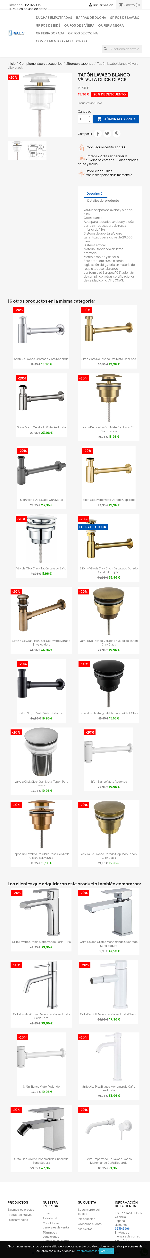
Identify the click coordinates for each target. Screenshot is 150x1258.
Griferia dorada (50, 33)
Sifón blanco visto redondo (108, 781)
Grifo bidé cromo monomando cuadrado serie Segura (41, 1161)
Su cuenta (87, 1202)
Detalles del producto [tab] (103, 201)
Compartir (98, 134)
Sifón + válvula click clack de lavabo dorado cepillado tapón (109, 570)
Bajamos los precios (21, 1209)
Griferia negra (111, 25)
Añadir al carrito (116, 119)
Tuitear (107, 134)
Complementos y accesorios (61, 41)
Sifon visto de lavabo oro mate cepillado (108, 359)
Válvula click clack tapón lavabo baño (41, 568)
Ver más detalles (88, 1251)
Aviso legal (50, 1218)
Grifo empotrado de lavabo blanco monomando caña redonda (109, 1161)
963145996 (32, 5)
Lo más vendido (18, 1220)
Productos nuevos (20, 1215)
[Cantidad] (82, 119)
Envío (46, 1213)
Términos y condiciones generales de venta (56, 1237)
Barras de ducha (91, 17)
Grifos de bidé (48, 25)
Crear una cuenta (90, 1224)
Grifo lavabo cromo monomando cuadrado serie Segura (109, 944)
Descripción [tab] (95, 194)
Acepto (106, 1251)
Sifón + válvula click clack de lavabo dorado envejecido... (41, 643)
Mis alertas (85, 1229)
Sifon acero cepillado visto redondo (41, 427)
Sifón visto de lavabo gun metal (41, 500)
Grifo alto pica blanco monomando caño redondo (108, 1088)
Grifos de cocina (83, 33)
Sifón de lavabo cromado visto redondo (41, 359)
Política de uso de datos (29, 9)
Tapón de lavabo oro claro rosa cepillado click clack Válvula (41, 856)
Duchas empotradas (54, 17)
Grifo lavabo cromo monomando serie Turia (41, 942)
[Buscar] (122, 49)
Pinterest (117, 134)
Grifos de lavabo (124, 17)
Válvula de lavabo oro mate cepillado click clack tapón (109, 429)
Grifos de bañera (79, 25)
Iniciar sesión (86, 1219)
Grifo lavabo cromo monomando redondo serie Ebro (41, 1016)
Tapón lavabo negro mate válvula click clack (108, 713)
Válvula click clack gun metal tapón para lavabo (41, 783)
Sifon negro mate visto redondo (41, 713)
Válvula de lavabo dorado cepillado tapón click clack (109, 856)
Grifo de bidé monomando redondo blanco (108, 1014)
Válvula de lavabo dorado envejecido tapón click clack (109, 643)
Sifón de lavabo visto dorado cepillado (109, 500)
